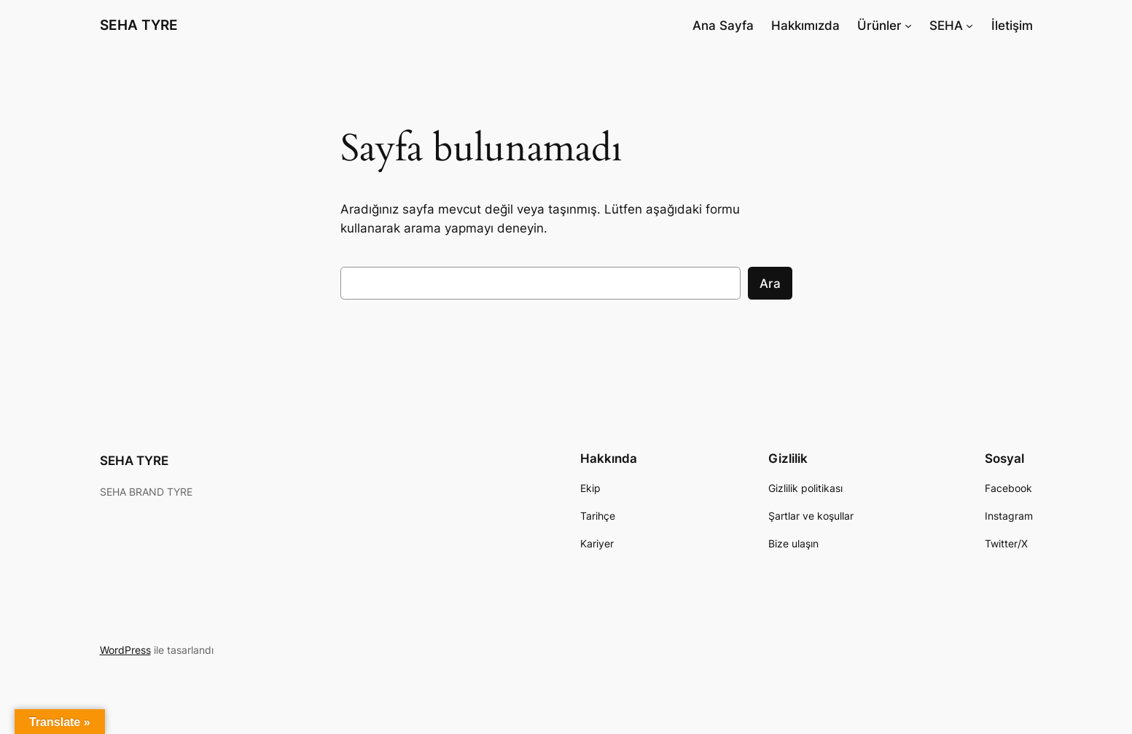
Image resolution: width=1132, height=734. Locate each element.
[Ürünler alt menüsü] (908, 25)
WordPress (125, 650)
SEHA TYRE (139, 25)
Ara (770, 283)
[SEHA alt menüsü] (969, 25)
